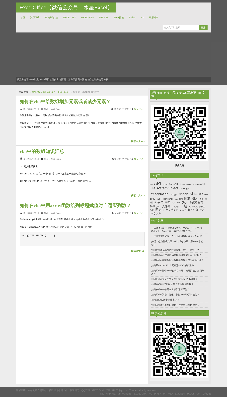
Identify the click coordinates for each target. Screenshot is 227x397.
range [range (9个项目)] (173, 194)
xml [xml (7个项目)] (181, 199)
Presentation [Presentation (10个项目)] (159, 194)
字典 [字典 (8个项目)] (167, 202)
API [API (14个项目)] (157, 183)
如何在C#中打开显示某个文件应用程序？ (172, 284)
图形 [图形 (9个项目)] (187, 198)
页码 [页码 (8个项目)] (152, 213)
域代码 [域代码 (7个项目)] (153, 202)
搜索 (203, 27)
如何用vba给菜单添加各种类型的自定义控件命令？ (177, 260)
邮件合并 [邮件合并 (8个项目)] (193, 209)
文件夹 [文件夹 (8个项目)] (166, 206)
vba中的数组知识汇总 (42, 151)
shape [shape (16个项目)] (196, 193)
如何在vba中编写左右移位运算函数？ (170, 289)
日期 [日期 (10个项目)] (183, 206)
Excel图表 (119, 17)
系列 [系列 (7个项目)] (152, 210)
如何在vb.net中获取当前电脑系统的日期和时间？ (176, 255)
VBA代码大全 (51, 17)
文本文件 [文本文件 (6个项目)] (175, 207)
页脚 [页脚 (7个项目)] (158, 213)
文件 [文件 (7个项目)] (158, 206)
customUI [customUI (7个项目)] (200, 184)
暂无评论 (138, 109)
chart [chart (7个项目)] (165, 184)
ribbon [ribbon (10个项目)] (183, 194)
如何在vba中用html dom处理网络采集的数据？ (175, 305)
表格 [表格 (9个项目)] (183, 209)
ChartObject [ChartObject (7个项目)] (175, 184)
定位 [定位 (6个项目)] (173, 203)
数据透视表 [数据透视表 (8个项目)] (196, 202)
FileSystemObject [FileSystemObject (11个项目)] (164, 188)
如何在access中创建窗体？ (165, 299)
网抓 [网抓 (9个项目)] (158, 209)
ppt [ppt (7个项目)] (187, 188)
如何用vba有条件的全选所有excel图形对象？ (174, 279)
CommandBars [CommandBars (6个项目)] (188, 184)
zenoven (151, 390)
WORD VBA (87, 17)
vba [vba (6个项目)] (176, 199)
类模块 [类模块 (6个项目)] (202, 207)
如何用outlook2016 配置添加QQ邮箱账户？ (173, 265)
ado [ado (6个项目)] (151, 184)
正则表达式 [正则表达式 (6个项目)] (193, 207)
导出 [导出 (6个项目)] (179, 203)
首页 (22, 17)
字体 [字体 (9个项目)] (160, 202)
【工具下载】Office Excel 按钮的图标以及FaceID (176, 236)
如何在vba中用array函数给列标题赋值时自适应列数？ (75, 205)
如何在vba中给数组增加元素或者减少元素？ (65, 101)
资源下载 (34, 17)
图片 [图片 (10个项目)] (195, 198)
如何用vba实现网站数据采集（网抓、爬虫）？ (175, 250)
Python (132, 17)
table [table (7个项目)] (159, 199)
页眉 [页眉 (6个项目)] (202, 210)
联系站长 (153, 17)
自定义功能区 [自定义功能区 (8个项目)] (171, 209)
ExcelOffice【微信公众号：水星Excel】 (66, 7)
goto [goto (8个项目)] (182, 188)
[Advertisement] (113, 57)
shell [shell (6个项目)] (206, 195)
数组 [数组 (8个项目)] (152, 206)
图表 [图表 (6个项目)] (201, 199)
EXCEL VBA (69, 17)
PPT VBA (104, 17)
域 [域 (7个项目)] (206, 199)
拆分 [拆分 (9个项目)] (185, 202)
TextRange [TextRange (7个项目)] (168, 199)
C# (142, 17)
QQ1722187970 (89, 390)
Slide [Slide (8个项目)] (152, 198)
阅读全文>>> (138, 141)
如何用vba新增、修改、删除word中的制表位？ (175, 294)
